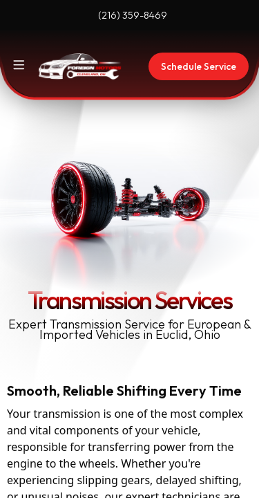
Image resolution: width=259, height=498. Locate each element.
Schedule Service (198, 66)
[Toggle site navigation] (19, 65)
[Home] (80, 66)
